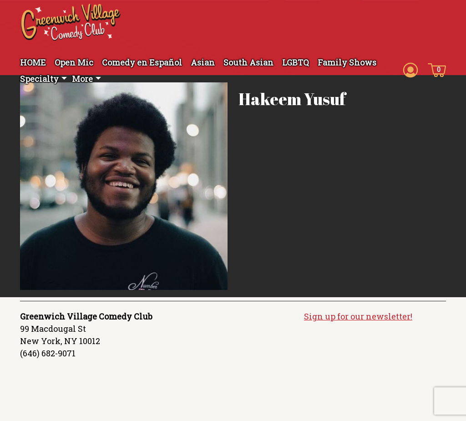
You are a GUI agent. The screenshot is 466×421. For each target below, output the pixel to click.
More (82, 78)
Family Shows (347, 62)
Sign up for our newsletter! (358, 316)
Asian (203, 62)
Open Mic (74, 62)
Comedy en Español (142, 62)
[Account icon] (410, 69)
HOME (33, 62)
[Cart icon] (437, 69)
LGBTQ (295, 62)
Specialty (39, 78)
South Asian (248, 62)
